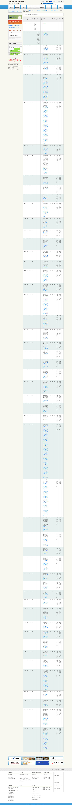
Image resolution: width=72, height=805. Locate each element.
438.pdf (45, 735)
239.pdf (44, 431)
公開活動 (21, 772)
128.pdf (45, 215)
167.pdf (44, 291)
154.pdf (45, 267)
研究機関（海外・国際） (46, 789)
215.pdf (44, 378)
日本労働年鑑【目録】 (46, 777)
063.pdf (45, 119)
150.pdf (45, 257)
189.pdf (45, 320)
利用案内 (9, 775)
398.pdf (45, 665)
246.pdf (44, 438)
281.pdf (44, 469)
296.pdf (45, 487)
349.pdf (45, 564)
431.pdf (45, 723)
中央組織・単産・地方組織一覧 (36, 789)
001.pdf (44, 23)
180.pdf (45, 308)
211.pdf (45, 375)
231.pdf (44, 412)
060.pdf (45, 116)
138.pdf (44, 233)
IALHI (21, 785)
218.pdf (45, 386)
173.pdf (45, 301)
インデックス (10, 792)
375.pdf (45, 616)
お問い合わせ (34, 778)
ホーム (24, 10)
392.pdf (46, 646)
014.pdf (45, 58)
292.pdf (45, 483)
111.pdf (46, 183)
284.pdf (45, 472)
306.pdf (45, 496)
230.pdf (45, 411)
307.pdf (44, 497)
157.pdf (45, 275)
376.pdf (44, 617)
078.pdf (44, 133)
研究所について (11, 774)
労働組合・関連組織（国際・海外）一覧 (36, 797)
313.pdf (45, 502)
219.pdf (44, 387)
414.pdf (45, 685)
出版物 (44, 775)
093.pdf (44, 150)
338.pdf (45, 543)
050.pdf (44, 107)
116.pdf (44, 199)
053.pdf (45, 110)
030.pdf (45, 84)
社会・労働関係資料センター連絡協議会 (58, 785)
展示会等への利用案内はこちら (13, 27)
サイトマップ (57, 769)
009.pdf (45, 49)
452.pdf (45, 748)
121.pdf (45, 208)
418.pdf (45, 689)
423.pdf (44, 705)
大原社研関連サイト (35, 787)
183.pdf (45, 310)
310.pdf (45, 500)
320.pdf (45, 509)
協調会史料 (10, 795)
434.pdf (46, 732)
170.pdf (44, 299)
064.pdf (44, 120)
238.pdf (45, 430)
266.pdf (45, 455)
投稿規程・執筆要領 (35, 777)
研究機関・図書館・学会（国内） (46, 788)
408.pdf (44, 680)
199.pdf (46, 346)
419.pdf (46, 694)
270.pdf (45, 459)
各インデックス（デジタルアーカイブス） (43, 10)
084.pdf (45, 138)
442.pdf (44, 739)
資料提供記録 (22, 781)
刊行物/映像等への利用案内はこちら (14, 25)
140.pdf (46, 235)
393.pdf (44, 647)
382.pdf (45, 626)
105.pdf (45, 173)
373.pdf (45, 603)
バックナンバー (34, 775)
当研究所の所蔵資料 (11, 778)
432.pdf (44, 724)
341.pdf (46, 545)
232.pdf (46, 419)
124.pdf (45, 211)
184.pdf (44, 312)
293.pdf (44, 484)
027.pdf (45, 82)
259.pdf (45, 449)
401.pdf (44, 674)
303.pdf (45, 493)
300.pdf (44, 491)
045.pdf (44, 98)
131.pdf (44, 223)
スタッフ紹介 (10, 777)
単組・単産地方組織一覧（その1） (36, 791)
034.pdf (45, 88)
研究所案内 (10, 772)
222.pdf (45, 390)
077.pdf (45, 131)
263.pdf (45, 453)
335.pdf (45, 540)
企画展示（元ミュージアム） (24, 778)
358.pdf (45, 577)
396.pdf (45, 655)
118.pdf (44, 206)
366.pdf (46, 593)
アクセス (51, 3)
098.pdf (45, 167)
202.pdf (46, 348)
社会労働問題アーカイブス (15, 11)
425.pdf (44, 718)
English (46, 3)
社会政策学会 (56, 782)
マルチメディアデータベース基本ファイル (13, 788)
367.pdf (44, 594)
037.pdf (45, 91)
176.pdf (45, 304)
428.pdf (45, 720)
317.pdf (45, 506)
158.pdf (44, 276)
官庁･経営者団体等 (35, 799)
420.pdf (44, 695)
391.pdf (45, 637)
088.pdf (45, 141)
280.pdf (45, 468)
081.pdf (45, 135)
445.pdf (45, 742)
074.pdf (45, 129)
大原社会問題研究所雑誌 (36, 772)
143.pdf (45, 245)
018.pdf (44, 62)
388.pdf (45, 635)
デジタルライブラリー (46, 778)
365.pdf (45, 588)
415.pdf (44, 686)
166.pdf (45, 290)
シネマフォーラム (23, 777)
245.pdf (45, 436)
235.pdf (45, 427)
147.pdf (44, 249)
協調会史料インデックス (54, 10)
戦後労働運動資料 (11, 797)
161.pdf (45, 279)
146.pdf (45, 247)
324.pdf (45, 512)
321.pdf (44, 510)
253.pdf (44, 444)
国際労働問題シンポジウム (24, 774)
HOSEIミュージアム (57, 790)
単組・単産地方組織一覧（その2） (36, 793)
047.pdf (46, 100)
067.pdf (45, 122)
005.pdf (45, 34)
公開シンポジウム (23, 775)
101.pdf (45, 169)
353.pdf (45, 568)
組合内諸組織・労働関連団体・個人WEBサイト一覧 (36, 795)
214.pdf (45, 377)
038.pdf (44, 92)
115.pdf (45, 198)
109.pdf (44, 182)
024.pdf (44, 79)
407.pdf (45, 679)
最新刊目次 (34, 774)
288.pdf (44, 476)
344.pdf (44, 553)
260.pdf (44, 450)
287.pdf (45, 474)
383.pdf (44, 627)
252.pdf (45, 443)
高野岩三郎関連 (11, 800)
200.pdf (44, 347)
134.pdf (45, 226)
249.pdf (45, 440)
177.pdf (44, 305)
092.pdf (45, 149)
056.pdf (45, 112)
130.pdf (46, 222)
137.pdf (45, 232)
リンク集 (33, 785)
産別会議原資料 (11, 796)
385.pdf (44, 632)
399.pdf (44, 666)
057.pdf (44, 114)
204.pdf (45, 354)
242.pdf (45, 434)
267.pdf (44, 457)
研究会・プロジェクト (46, 774)
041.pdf (45, 95)
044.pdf (45, 97)
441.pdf (45, 738)
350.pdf (44, 565)
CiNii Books (56, 777)
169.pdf (45, 298)
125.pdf (44, 212)
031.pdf (44, 86)
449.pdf (44, 746)
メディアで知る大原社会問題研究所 (25, 780)
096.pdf (45, 153)
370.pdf (45, 597)
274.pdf (44, 463)
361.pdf (46, 584)
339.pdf (44, 544)
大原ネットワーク (57, 788)
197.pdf (44, 338)
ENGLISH (62, 769)
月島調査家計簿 (11, 793)
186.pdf (46, 313)
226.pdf (44, 400)
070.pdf (45, 125)
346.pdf (45, 562)
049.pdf (46, 106)
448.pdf (45, 744)
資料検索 (10, 785)
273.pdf (45, 462)
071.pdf (44, 126)
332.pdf (44, 538)
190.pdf (44, 322)
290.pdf (46, 477)
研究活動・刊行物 (46, 772)
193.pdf (45, 324)
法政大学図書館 (56, 775)
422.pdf (45, 704)
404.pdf (45, 676)
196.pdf (46, 337)
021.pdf (45, 69)
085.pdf (44, 139)
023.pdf (46, 78)
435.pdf (44, 733)
